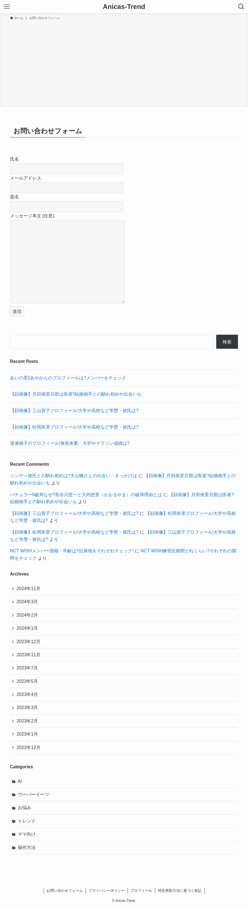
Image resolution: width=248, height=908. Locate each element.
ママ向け (27, 834)
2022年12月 (28, 747)
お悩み (24, 807)
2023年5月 (27, 681)
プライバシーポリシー (107, 890)
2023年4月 (27, 694)
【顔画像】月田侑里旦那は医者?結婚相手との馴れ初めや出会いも (76, 394)
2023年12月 (28, 641)
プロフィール (141, 890)
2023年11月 (28, 654)
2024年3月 (27, 601)
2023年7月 (27, 667)
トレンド (27, 821)
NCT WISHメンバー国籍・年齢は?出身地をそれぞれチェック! (72, 550)
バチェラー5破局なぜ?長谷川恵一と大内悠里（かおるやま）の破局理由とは (86, 494)
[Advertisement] (124, 62)
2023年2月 (27, 721)
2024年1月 (27, 628)
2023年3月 (27, 707)
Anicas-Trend (124, 6)
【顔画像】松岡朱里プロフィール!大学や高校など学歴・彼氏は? (74, 427)
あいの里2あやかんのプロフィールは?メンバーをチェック (68, 377)
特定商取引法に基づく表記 (179, 890)
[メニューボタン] (6, 6)
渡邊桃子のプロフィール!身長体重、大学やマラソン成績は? (70, 443)
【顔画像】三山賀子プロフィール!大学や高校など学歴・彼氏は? (74, 410)
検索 (227, 341)
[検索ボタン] (241, 6)
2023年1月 (27, 734)
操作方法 (27, 847)
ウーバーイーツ (33, 794)
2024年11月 (28, 588)
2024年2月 (27, 615)
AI (20, 781)
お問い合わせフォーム (65, 890)
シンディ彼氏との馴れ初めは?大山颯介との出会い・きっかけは (73, 475)
